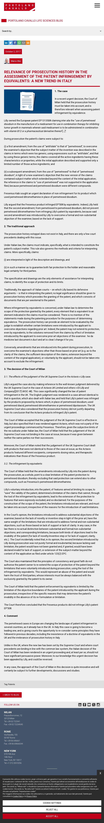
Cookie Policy (18, 796)
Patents (11, 684)
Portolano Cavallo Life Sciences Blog (35, 20)
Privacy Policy (32, 796)
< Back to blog (11, 695)
